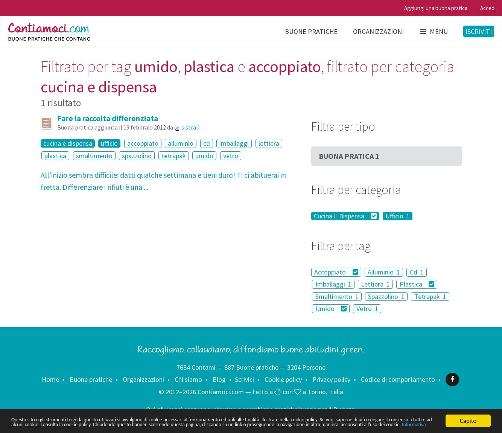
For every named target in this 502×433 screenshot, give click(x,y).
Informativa (185, 425)
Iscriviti (478, 31)
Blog (219, 379)
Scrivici (244, 379)
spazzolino (137, 155)
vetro (230, 155)
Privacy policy (331, 379)
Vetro (367, 308)
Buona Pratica (349, 156)
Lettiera (375, 284)
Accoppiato (336, 272)
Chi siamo (188, 379)
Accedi (488, 8)
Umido (331, 308)
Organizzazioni (378, 31)
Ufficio (397, 216)
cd (206, 143)
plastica (55, 155)
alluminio (180, 143)
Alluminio (384, 272)
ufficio (109, 143)
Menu (433, 31)
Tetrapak (430, 296)
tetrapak (173, 155)
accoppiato (142, 143)
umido (204, 155)
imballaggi (234, 143)
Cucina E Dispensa (345, 216)
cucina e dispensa (67, 143)
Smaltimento (337, 296)
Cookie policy (283, 379)
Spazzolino (386, 296)
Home (50, 379)
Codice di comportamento (398, 379)
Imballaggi (333, 284)
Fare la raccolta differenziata (107, 118)
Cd (417, 272)
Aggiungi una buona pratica (435, 8)
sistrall (190, 127)
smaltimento (94, 155)
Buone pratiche (311, 31)
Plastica (417, 284)
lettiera (269, 143)
